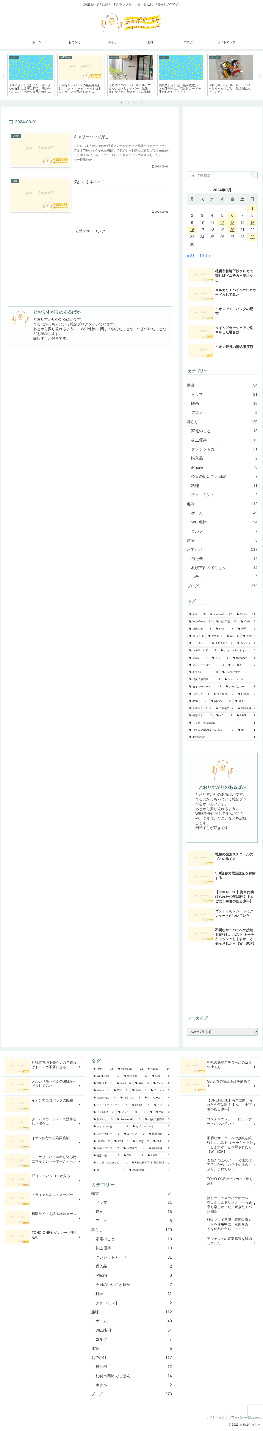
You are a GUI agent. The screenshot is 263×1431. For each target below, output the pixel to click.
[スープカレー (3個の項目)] (240, 687)
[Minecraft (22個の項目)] (221, 614)
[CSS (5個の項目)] (233, 636)
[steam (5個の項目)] (215, 636)
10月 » (205, 256)
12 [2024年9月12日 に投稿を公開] (222, 223)
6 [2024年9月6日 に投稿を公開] (232, 215)
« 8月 (191, 256)
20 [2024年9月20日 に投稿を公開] (232, 230)
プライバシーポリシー (244, 1417)
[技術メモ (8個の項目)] (200, 629)
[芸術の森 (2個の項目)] (246, 708)
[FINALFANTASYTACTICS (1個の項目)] (211, 730)
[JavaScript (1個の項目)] (222, 737)
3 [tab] (135, 103)
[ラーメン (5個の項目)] (198, 643)
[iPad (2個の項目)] (197, 701)
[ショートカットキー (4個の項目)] (238, 650)
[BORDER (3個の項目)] (244, 658)
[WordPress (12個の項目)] (200, 622)
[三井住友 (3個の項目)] (242, 665)
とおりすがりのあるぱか (57, 312)
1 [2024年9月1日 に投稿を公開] (252, 208)
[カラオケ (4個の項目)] (246, 643)
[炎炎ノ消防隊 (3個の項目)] (204, 679)
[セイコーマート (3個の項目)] (205, 687)
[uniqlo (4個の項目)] (198, 658)
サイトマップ (215, 1417)
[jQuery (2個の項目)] (221, 701)
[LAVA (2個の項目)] (246, 716)
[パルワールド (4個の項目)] (202, 650)
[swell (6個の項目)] (224, 629)
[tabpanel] (31, 75)
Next (260, 75)
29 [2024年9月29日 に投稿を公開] (252, 237)
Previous (3, 75)
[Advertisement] (90, 265)
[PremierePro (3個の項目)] (239, 672)
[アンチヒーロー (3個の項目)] (206, 665)
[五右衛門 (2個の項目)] (224, 708)
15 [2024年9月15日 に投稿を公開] (252, 223)
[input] (222, 175)
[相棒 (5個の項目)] (249, 636)
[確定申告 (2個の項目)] (200, 716)
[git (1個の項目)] (246, 730)
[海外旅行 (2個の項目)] (223, 694)
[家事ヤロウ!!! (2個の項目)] (200, 708)
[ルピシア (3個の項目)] (199, 694)
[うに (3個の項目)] (220, 658)
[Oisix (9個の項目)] (248, 622)
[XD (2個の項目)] (224, 716)
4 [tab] (141, 103)
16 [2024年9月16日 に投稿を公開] (192, 230)
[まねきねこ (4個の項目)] (222, 643)
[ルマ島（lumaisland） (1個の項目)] (222, 723)
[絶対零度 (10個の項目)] (226, 622)
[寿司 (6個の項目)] (246, 629)
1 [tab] (122, 103)
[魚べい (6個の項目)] (196, 636)
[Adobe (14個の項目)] (246, 614)
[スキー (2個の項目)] (245, 701)
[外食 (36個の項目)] (197, 614)
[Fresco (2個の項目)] (246, 694)
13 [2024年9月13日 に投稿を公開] (232, 223)
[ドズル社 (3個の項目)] (203, 672)
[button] (253, 175)
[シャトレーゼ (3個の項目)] (240, 679)
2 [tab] (128, 103)
